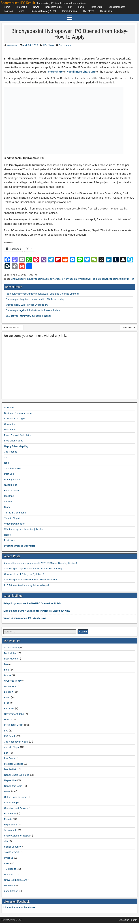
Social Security (12, 846)
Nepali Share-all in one (16, 774)
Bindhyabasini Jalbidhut (115, 278)
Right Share (96, 6)
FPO (6, 702)
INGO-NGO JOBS (13, 724)
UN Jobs (9, 874)
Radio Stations (69, 11)
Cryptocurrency (13, 680)
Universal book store (15, 879)
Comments (65, 45)
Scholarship (10, 830)
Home (7, 6)
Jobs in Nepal (11, 747)
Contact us (10, 424)
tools (7, 863)
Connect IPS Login (14, 418)
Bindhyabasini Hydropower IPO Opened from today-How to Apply (69, 34)
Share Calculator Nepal (17, 835)
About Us (124, 920)
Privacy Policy (12, 479)
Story (7, 506)
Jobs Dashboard (117, 6)
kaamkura (12, 45)
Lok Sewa (9, 758)
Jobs (21, 11)
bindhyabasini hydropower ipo (44, 278)
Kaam (134, 920)
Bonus (81, 6)
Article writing (12, 647)
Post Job (8, 11)
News (36, 6)
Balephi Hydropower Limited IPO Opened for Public (32, 603)
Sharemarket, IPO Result (18, 3)
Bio (6, 664)
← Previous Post (12, 327)
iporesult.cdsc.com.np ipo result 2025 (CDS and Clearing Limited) (42, 293)
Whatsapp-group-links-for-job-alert (24, 529)
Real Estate (10, 813)
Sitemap (8, 501)
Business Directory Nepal (43, 11)
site (6, 841)
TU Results (10, 868)
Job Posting (10, 451)
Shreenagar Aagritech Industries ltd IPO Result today (35, 299)
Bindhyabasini (18, 278)
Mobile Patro (11, 769)
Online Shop (11, 802)
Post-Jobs (9, 540)
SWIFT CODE (11, 852)
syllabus (8, 857)
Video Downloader (14, 523)
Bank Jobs (10, 653)
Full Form (9, 708)
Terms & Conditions (15, 512)
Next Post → (129, 327)
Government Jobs (14, 713)
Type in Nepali (12, 518)
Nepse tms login (53, 6)
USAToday (10, 885)
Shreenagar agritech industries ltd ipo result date (33, 310)
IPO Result (21, 6)
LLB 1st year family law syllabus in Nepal (28, 315)
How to (8, 719)
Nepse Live (10, 780)
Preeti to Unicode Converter (19, 545)
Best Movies (11, 658)
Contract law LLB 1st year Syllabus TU (27, 304)
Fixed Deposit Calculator (17, 435)
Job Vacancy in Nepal (16, 741)
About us (9, 407)
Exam (7, 697)
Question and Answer (16, 808)
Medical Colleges (13, 763)
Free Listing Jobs (13, 440)
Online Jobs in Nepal (15, 796)
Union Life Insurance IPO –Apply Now (24, 617)
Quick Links (106, 11)
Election (8, 691)
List (6, 752)
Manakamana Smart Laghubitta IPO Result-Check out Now (36, 610)
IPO (70, 6)
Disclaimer (10, 429)
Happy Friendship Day (16, 446)
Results (8, 819)
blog (6, 669)
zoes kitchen (11, 890)
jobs (6, 462)
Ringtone (9, 495)
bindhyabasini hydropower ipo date (81, 278)
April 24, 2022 (30, 45)
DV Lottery (88, 11)
